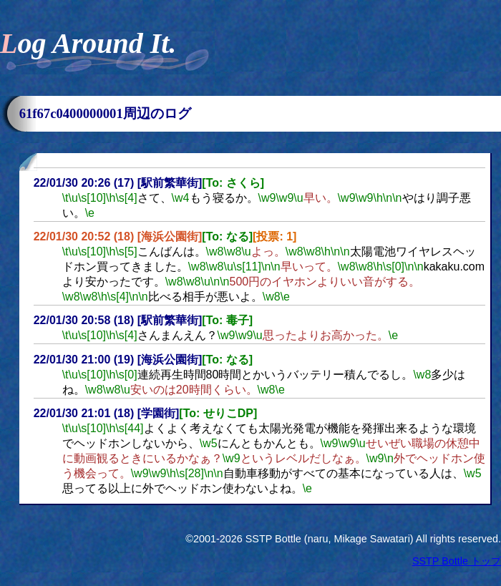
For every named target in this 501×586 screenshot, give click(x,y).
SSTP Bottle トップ (456, 561)
